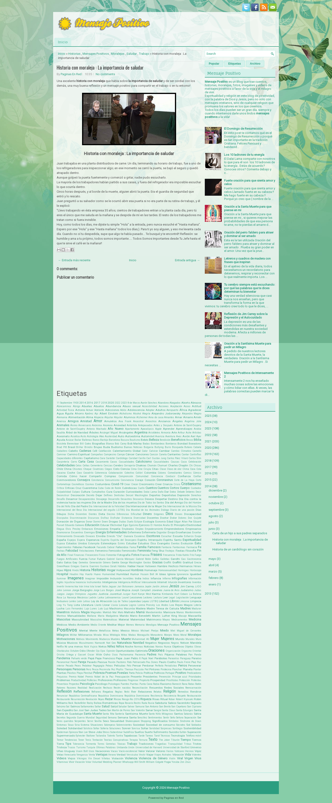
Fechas (61, 550)
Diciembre (81, 514)
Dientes (93, 514)
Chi (191, 465)
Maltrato (129, 612)
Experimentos (64, 547)
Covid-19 (117, 484)
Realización (95, 687)
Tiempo (186, 739)
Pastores (121, 662)
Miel (172, 630)
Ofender (90, 650)
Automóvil (147, 436)
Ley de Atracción (101, 601)
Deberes (190, 491)
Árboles (94, 432)
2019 (208, 454)
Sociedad (139, 724)
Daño (160, 491)
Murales (190, 639)
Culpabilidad (64, 491)
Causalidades (161, 461)
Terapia (133, 739)
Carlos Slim (195, 458)
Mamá (140, 612)
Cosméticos (77, 484)
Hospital (62, 574)
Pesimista (104, 669)
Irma (86, 586)
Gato (60, 562)
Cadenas (85, 450)
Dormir (97, 521)
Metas (115, 630)
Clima (185, 469)
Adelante (99, 410)
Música (61, 642)
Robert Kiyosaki (184, 699)
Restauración (194, 695)
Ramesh (176, 684)
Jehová (164, 586)
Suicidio (174, 732)
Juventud (116, 594)
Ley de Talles (120, 601)
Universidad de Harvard (148, 747)
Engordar (162, 532)
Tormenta (91, 743)
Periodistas (171, 665)
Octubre (74, 650)
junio (212, 528)
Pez (113, 669)
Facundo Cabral (106, 547)
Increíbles (128, 578)
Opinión (110, 650)
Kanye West (144, 594)
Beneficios (178, 439)
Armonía (165, 432)
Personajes (64, 669)
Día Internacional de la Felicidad (107, 506)
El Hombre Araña (160, 525)
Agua (60, 413)
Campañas (97, 454)
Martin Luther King (164, 615)
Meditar (112, 624)
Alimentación (76, 417)
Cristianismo (191, 484)
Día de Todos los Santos (151, 502)
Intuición (172, 582)
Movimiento (92, 639)
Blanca (110, 443)
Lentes (72, 601)
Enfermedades (117, 532)
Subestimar (116, 732)
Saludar (131, 53)
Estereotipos (108, 543)
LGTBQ (154, 601)
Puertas (134, 684)
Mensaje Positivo (168, 624)
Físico (102, 555)
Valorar (150, 751)
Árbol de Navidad (77, 432)
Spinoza (73, 732)
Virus (197, 758)
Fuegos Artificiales (67, 559)
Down (105, 521)
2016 (90, 402)
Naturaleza (124, 642)
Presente (136, 676)
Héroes (197, 566)
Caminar (61, 454)
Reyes (101, 699)
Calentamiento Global (127, 450)
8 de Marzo (133, 402)
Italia (105, 586)
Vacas (114, 751)
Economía (160, 521)
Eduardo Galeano (74, 525)
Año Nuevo (115, 428)
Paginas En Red (71, 74)
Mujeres (167, 639)
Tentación (97, 739)
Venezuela (70, 754)
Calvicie (153, 450)
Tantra (119, 735)
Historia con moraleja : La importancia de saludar (100, 67)
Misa (106, 634)
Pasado (92, 662)
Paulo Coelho (167, 662)
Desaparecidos (87, 499)
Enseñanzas (183, 532)
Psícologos (114, 684)
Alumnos (129, 417)
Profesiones (105, 680)
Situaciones (97, 724)
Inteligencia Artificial (129, 582)
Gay (74, 562)
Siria (77, 724)
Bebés (144, 439)
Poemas (110, 672)
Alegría (146, 413)
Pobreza (99, 672)
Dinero (147, 514)
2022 (117, 402)
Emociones (101, 528)
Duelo (130, 521)
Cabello (73, 450)
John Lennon (64, 590)
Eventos (175, 543)
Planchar (177, 669)
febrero (214, 578)
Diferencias (123, 514)
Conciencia (157, 476)
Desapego (101, 499)
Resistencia (170, 695)
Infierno (166, 578)
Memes (130, 624)
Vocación (80, 762)
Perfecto (159, 665)
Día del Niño (63, 506)
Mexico (125, 630)
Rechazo (107, 687)
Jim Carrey (187, 586)
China (67, 469)
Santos (178, 713)
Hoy (81, 574)
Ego (125, 525)
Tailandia (100, 735)
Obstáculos (63, 650)
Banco (96, 439)
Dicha (71, 514)
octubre (214, 503)
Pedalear (87, 665)
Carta (81, 461)
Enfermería (149, 532)
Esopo (198, 536)
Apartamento (132, 428)
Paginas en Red (174, 797)
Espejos (71, 540)
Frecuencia (169, 555)
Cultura (85, 491)
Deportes (154, 495)
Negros (175, 642)
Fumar (92, 559)
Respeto (181, 695)
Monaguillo (143, 634)
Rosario (129, 703)
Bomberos (171, 443)
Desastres (126, 499)
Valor (141, 751)
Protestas (196, 680)
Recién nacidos (122, 687)
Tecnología (178, 735)
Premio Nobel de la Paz (99, 676)
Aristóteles (154, 432)
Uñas (60, 751)
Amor (98, 421)
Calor (145, 450)
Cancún (154, 454)
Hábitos (122, 566)
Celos (78, 465)
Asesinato (63, 436)
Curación (119, 491)
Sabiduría (161, 703)
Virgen (188, 758)
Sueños (139, 732)
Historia (85, 570)
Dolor (173, 517)
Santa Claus (168, 710)
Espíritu (105, 540)
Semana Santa (127, 717)
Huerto (88, 574)
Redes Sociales (174, 687)
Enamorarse (63, 532)
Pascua (102, 662)
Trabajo (144, 53)
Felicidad (72, 550)
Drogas (113, 521)
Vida (188, 754)
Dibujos (61, 514)
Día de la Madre (102, 502)
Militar (73, 634)
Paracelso (173, 658)
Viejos (71, 758)
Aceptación (176, 406)
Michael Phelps (149, 630)
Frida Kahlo (182, 555)
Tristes (197, 743)
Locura (123, 605)
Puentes (125, 684)
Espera (81, 540)
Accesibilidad (149, 406)
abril (211, 565)
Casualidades (126, 461)
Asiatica (75, 436)
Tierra (60, 743)
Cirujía (147, 469)
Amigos (73, 421)
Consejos (83, 480)
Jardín (155, 586)
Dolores (182, 517)
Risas (155, 699)
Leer (165, 597)
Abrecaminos (64, 406)
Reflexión (64, 691)
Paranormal (63, 662)
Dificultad (136, 514)
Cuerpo (185, 488)
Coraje (139, 480)
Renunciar (62, 695)
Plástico (71, 672)
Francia (145, 555)
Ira (76, 586)
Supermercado (66, 735)
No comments (105, 74)
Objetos (189, 646)
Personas (79, 669)
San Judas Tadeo (95, 710)
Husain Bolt (147, 574)
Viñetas (106, 758)
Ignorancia (183, 574)
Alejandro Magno (191, 413)
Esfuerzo (189, 536)
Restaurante (63, 699)
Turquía (90, 747)
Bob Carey (120, 443)
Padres (151, 654)
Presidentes (150, 676)
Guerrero (94, 566)
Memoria (140, 624)
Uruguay (69, 751)
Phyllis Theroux (124, 669)
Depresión (183, 495)
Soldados (196, 724)
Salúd (114, 706)
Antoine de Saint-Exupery (187, 425)
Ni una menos (74, 646)
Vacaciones (102, 751)
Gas (183, 559)
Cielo (116, 469)
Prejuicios (62, 676)
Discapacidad (192, 514)
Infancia (156, 578)
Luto (100, 608)
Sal (67, 706)
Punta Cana (145, 684)
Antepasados (145, 425)
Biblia (197, 439)
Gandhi (175, 559)
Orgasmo (186, 650)
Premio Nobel (76, 676)
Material (124, 619)
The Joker (164, 739)
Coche (71, 472)
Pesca (95, 669)
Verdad (121, 754)
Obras (197, 646)
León (79, 601)
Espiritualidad (192, 540)
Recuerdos (156, 687)
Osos (115, 654)
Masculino (96, 619)
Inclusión (116, 578)
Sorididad (154, 728)
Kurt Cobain (181, 594)
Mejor (121, 624)
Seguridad (101, 717)
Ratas (191, 684)
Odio (82, 650)
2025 (208, 415)
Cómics (197, 472)
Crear (127, 484)
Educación (92, 525)
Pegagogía (98, 665)
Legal (172, 597)
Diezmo (111, 514)
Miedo (164, 630)
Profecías (92, 680)
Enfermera (134, 532)
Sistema (85, 724)
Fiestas (180, 550)
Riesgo (125, 699)
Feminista (144, 550)
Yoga (167, 762)
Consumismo (112, 480)
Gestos (147, 562)
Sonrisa (136, 728)
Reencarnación (193, 687)
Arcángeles (126, 432)
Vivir (71, 762)
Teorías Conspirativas (116, 739)
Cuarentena (89, 488)
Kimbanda (167, 594)
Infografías (179, 578)
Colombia (150, 472)
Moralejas (117, 53)
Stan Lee (83, 732)
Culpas (76, 491)
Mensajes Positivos (96, 53)
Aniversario (84, 425)
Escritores (153, 536)
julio (211, 522)
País (160, 654)
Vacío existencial (128, 751)
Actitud (196, 406)
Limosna (184, 601)
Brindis (88, 447)
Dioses (178, 514)
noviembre (216, 497)
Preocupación (122, 676)
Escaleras (139, 536)
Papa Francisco (105, 658)
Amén (197, 417)
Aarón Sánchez (149, 402)
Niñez (111, 646)
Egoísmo (133, 525)
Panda (197, 654)
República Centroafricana (83, 695)
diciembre (215, 490)
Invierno (69, 586)
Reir (133, 691)
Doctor (164, 517)
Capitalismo (91, 458)
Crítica (60, 488)
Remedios (183, 691)
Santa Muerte (93, 713)
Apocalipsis (147, 428)
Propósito (144, 680)
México (135, 630)
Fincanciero (91, 555)
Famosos (154, 547)
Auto (121, 436)
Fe (199, 547)
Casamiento (102, 461)
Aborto (185, 402)
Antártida (132, 425)
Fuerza (83, 559)
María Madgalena (108, 615)
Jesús (174, 586)
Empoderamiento (154, 528)
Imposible (103, 578)
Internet (162, 582)
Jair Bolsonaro (125, 586)
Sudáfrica (128, 732)
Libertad (164, 601)
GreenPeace (63, 566)
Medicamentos (179, 619)
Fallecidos (122, 547)
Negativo (151, 642)
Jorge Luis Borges (103, 590)
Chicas (197, 465)
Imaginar (90, 578)
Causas (175, 461)
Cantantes (174, 454)
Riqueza (145, 699)
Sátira (197, 713)
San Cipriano (194, 706)
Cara (102, 458)
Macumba (129, 608)
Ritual (164, 699)
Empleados (128, 528)
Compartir (95, 476)
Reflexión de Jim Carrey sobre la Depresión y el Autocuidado (246, 315)
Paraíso (196, 658)
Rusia (151, 703)
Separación (190, 717)
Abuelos (99, 406)
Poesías (122, 672)
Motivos (80, 639)
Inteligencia (109, 582)
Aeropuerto (172, 410)
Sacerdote (183, 703)
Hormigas (183, 570)
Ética (153, 543)
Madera (141, 608)
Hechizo (173, 566)
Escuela (178, 536)
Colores (162, 472)
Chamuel (162, 465)
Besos (189, 439)
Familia (141, 547)
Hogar (111, 570)
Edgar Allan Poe (183, 521)
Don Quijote (194, 517)
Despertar (161, 499)
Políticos (159, 672)
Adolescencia (136, 410)
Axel (193, 436)
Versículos (132, 754)
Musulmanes (86, 642)
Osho (106, 654)
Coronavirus (165, 480)
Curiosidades (134, 491)
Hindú (75, 570)
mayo (212, 559)
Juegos (61, 594)
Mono (176, 634)
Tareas (149, 735)
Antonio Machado (96, 428)
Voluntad (97, 762)
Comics (187, 472)
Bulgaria (148, 447)
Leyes (145, 601)
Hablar (131, 566)
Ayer (198, 436)
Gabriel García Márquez (120, 559)
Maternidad (137, 619)
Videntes (196, 754)
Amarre (188, 417)
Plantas (61, 672)
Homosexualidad (167, 570)
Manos (180, 612)
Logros (132, 605)
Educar (104, 525)
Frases (156, 555)
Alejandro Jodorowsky (166, 413)
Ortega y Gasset (76, 654)
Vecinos (189, 751)
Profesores (120, 680)
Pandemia (63, 658)
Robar (172, 699)
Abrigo (76, 406)
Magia (85, 612)
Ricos (117, 699)
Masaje (182, 615)
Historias (74, 53)
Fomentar (111, 555)
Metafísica (105, 630)
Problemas (63, 680)
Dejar (99, 495)
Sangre (157, 710)
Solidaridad (75, 728)
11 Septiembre (64, 402)
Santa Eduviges (184, 710)
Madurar (196, 608)
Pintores (154, 669)
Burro (168, 447)
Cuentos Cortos (168, 488)
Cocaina (61, 472)
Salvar (131, 706)
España (61, 540)
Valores (160, 751)
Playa (80, 672)
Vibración (178, 754)
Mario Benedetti (140, 615)
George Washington (131, 562)
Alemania (62, 417)
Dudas (122, 521)
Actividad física (65, 410)
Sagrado (195, 703)
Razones (71, 687)
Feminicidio (129, 550)
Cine (140, 469)
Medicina (195, 619)
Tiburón (175, 739)
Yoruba (175, 762)
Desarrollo (113, 499)
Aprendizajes (184, 428)
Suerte (149, 732)
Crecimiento (146, 484)
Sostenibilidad (192, 728)
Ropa (121, 703)
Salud (106, 706)
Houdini (74, 574)
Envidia (101, 536)
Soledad (62, 728)
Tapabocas (130, 735)
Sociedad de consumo (160, 724)
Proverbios (62, 684)
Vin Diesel (94, 758)
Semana (112, 717)
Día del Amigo (174, 502)
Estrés (121, 543)
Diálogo (165, 509)
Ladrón (92, 597)
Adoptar (150, 410)
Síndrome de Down (190, 721)
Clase (163, 469)
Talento (111, 735)
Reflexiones (82, 691)
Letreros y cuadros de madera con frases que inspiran (247, 260)
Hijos (67, 570)
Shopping (146, 721)
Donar (89, 521)
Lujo (86, 608)
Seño (172, 717)
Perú (88, 669)
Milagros (63, 634)
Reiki (127, 691)
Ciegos (108, 469)
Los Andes (162, 605)
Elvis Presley (73, 528)
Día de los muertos (125, 502)
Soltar (96, 728)
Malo (120, 612)
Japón (148, 586)
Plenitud (87, 672)
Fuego (198, 555)
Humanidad (108, 574)
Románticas (110, 703)
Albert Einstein (108, 413)
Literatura (87, 605)
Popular (214, 63)
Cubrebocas (129, 488)
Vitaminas (62, 762)
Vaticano (179, 751)
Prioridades (195, 676)
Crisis (177, 484)
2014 (82, 402)
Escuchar (166, 536)
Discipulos (62, 517)
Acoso (187, 406)
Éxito (198, 543)
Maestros (63, 612)
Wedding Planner (112, 762)
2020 (110, 402)
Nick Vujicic (91, 646)
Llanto (98, 605)
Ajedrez (89, 413)
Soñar (144, 728)
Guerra (84, 566)
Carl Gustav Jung (156, 458)
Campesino (110, 454)
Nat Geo (111, 642)
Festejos (169, 550)
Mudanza (104, 639)
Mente (93, 630)
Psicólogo (101, 684)
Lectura (158, 597)
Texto (153, 739)
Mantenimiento (193, 612)
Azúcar (70, 439)
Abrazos (196, 402)
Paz (193, 662)
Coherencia (101, 472)
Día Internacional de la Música (180, 506)
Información (194, 578)
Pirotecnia (166, 669)
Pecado (69, 665)
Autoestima (132, 436)
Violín (172, 758)
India (138, 578)
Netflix (60, 646)
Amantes (169, 417)
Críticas (70, 488)
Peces (78, 665)
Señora (179, 717)
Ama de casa (155, 417)
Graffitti (177, 562)
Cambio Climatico (181, 450)
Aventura (170, 436)
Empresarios (193, 528)
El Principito (178, 525)
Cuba (101, 488)
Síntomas (62, 724)
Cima (134, 469)
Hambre (162, 566)
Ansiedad (120, 425)
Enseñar (196, 532)
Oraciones (156, 650)
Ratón (198, 684)
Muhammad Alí (140, 639)
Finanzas (79, 555)
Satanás (188, 713)
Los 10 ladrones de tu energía (244, 154)
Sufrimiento (160, 732)
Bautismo (135, 439)
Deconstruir (63, 495)
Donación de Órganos (71, 521)
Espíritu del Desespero (123, 540)
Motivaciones (66, 639)
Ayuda (61, 439)
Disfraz (105, 517)
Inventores (184, 582)
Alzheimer (142, 417)
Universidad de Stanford (176, 747)
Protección (184, 680)
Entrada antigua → (187, 260)
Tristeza (62, 747)
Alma (89, 417)
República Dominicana (137, 695)
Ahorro (79, 413)
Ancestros (151, 421)
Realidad (82, 687)
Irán (81, 586)
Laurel (125, 597)
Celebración (194, 461)
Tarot (157, 735)
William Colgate (154, 762)
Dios (169, 514)
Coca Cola (195, 469)
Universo (195, 747)
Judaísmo (186, 590)
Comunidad (142, 476)
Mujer (154, 639)
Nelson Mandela (190, 642)
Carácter (110, 458)
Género (107, 562)
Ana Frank (125, 421)
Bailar (78, 439)
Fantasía (166, 547)
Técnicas (165, 735)
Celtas (86, 465)
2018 (104, 402)
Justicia (103, 594)
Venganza (82, 754)
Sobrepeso (109, 724)
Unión (131, 747)
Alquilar (108, 417)
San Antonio (151, 706)
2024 (208, 422)
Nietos (103, 646)
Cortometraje (64, 484)
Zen (182, 762)
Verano (112, 754)
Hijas (60, 570)
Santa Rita (108, 713)
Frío (192, 555)
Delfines (108, 495)
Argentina (140, 432)
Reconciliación (140, 687)
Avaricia (159, 436)
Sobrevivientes (124, 724)
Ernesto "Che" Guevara (120, 536)
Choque (87, 469)
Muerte (126, 639)
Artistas (196, 432)
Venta (92, 754)
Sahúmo (61, 706)
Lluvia (114, 605)
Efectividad (116, 525)
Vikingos (82, 758)
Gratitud (188, 562)
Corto (198, 480)
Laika (101, 597)
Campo (121, 454)
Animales (63, 425)
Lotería (197, 605)
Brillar (79, 447)
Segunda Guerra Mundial (81, 717)
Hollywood (123, 570)
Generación (95, 562)
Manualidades (76, 615)
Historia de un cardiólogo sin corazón (238, 549)
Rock (70, 703)
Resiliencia (156, 695)
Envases (90, 536)
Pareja (82, 662)
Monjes (168, 634)
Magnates (96, 612)
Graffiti (167, 562)
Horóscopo (195, 570)
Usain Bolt (82, 751)
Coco (79, 472)
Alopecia (98, 417)
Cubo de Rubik (113, 488)
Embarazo (87, 528)
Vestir (142, 754)
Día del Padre (79, 506)
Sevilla (98, 721)
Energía (101, 532)
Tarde (141, 735)
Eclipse (138, 521)
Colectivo (129, 472)
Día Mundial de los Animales (143, 509)
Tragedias (160, 743)
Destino (173, 499)
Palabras (181, 654)
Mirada (98, 634)
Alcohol (137, 413)
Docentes (153, 517)
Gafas (155, 559)
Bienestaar (73, 443)
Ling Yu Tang (65, 605)
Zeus (188, 762)
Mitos (124, 634)
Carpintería (63, 461)
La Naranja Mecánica (75, 597)
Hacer (140, 566)
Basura (125, 439)
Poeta (132, 672)
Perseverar (194, 665)
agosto (213, 516)
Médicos (62, 624)
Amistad (86, 421)
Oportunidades (125, 650)
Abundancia (113, 406)
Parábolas (160, 658)
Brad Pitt (62, 447)
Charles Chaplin (178, 465)
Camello (196, 450)
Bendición (165, 439)
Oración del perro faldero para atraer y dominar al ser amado (248, 234)
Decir (198, 491)
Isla (92, 586)
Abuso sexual (132, 406)
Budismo (117, 447)
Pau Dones (152, 662)
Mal (114, 612)
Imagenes (75, 578)
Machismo (116, 608)
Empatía (115, 528)
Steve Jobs (95, 732)
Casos (113, 461)
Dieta (102, 514)
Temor (60, 739)
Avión (186, 436)
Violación (117, 758)
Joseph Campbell (141, 590)
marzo (213, 571)
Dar (166, 491)
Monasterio (156, 634)
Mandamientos (154, 612)
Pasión (111, 662)
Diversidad (140, 517)
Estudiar (131, 543)
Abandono (163, 402)
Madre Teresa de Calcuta (163, 608)
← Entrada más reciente (74, 260)
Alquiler (118, 417)
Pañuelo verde (79, 658)
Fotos (135, 555)
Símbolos (174, 721)
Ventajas (101, 754)
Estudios (143, 543)
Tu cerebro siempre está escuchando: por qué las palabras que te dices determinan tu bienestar (249, 288)
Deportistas (169, 495)
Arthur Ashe (184, 432)
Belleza (154, 439)
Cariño (142, 458)
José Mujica (122, 590)
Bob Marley (134, 443)
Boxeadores (195, 443)
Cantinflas (195, 454)
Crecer (134, 484)
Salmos (75, 706)
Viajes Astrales (162, 754)
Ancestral (138, 421)
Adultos (160, 410)
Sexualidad (117, 721)
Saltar (98, 706)
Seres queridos (65, 721)
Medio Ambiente (79, 624)
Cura (109, 491)
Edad (170, 521)
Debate (181, 491)
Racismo (165, 684)
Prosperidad (157, 680)
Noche (129, 646)
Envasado (79, 536)
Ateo (101, 436)
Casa (90, 461)
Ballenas (87, 439)
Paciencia (140, 654)
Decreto (90, 495)
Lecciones (136, 597)
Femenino (101, 550)
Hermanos (186, 566)
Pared (74, 662)
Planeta (188, 669)
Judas (197, 590)
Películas (119, 665)
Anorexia (108, 425)
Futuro (101, 559)
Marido (124, 615)
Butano (188, 447)
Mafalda (75, 612)
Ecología (148, 521)
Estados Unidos (76, 543)
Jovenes (157, 590)
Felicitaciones (86, 550)
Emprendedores (174, 528)
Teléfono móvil (193, 735)
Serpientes (80, 721)
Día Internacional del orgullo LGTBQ (104, 509)
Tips (68, 743)
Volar (88, 762)
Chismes (77, 469)
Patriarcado (139, 662)
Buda (106, 447)
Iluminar (61, 578)
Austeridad (111, 436)
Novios (159, 646)
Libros (174, 601)
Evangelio (163, 543)
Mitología (115, 634)
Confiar (197, 476)
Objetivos (178, 646)
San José (79, 710)
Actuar (89, 410)
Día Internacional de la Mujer (144, 506)
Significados (160, 721)
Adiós (123, 410)
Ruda (144, 703)
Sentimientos (155, 717)
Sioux (71, 724)
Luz (106, 608)
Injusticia (69, 582)
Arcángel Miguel (109, 432)
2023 (124, 402)
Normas (138, 646)
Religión (169, 691)
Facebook (89, 547)
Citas (155, 469)
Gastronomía (194, 559)
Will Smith (139, 762)
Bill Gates (85, 443)
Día (181, 499)
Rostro (137, 703)
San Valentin (138, 710)
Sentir (166, 717)
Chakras (141, 465)
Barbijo (104, 439)
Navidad (138, 642)
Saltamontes (87, 706)
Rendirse (195, 691)
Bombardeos (158, 443)
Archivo (255, 63)
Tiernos (196, 739)
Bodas (146, 443)
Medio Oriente (98, 624)
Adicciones (112, 410)
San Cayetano (178, 706)
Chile (60, 469)
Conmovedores (66, 480)
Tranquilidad (175, 743)
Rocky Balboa (94, 703)
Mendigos (151, 624)
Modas (132, 634)
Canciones (142, 454)
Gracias (157, 562)
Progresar (133, 680)
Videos (61, 758)
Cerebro (118, 465)
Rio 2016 (135, 699)
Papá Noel (147, 658)
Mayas (166, 619)
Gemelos (83, 562)
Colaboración (115, 472)
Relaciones (145, 691)
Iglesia (171, 574)
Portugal (169, 672)
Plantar (197, 669)
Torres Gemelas (106, 743)
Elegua (60, 528)
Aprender (168, 428)
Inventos (196, 582)
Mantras (61, 615)
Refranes (96, 691)
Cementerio (96, 465)
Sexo (106, 721)
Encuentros (77, 532)
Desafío (61, 499)
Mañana (91, 615)
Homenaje (150, 570)
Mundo (179, 639)
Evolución (187, 543)
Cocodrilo (88, 472)
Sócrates (180, 724)
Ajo (96, 413)
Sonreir (126, 728)
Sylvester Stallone (85, 735)
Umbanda (122, 747)
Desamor (72, 499)
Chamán (152, 465)
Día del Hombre (192, 502)
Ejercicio (144, 525)
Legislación (182, 597)
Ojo (97, 650)
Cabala (197, 447)
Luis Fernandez (74, 608)
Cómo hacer (78, 476)
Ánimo (73, 425)
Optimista (141, 650)
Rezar (109, 699)
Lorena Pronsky (146, 605)
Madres (185, 608)
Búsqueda (177, 447)
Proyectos (74, 684)
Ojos (102, 650)
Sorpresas (166, 728)
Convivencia (127, 480)
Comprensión (126, 476)
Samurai (140, 706)
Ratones (61, 687)
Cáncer (130, 454)
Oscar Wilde (94, 654)
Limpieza (195, 601)
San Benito (165, 706)
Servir (90, 721)
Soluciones (115, 728)
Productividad (78, 680)
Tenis (88, 739)
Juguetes (92, 594)
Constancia (97, 480)
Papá (91, 658)
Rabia (156, 684)
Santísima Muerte (136, 713)
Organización (173, 650)
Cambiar (164, 450)
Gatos (67, 562)
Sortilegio (177, 728)
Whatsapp (128, 762)
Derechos (196, 495)
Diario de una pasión (182, 509)
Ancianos (164, 421)
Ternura (143, 739)
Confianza (184, 476)
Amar (178, 417)
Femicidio (115, 550)
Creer (158, 484)
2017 (97, 402)
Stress (106, 732)
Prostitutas (172, 680)
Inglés (60, 582)
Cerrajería (129, 465)
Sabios (172, 703)
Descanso (138, 499)
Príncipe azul (179, 676)
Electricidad (193, 525)
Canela (163, 454)
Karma (156, 594)
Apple (158, 428)
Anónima (97, 425)
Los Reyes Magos (181, 605)
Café (94, 450)
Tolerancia (78, 743)
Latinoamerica (113, 597)
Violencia (131, 758)
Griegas (75, 566)
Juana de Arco (171, 590)
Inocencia (80, 582)
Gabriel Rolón (143, 559)
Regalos (108, 691)
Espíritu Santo (172, 540)
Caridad (133, 458)
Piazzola (139, 669)
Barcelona (114, 439)
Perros (182, 665)
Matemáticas (110, 619)
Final (70, 555)
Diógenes (159, 514)
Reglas (119, 691)
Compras (110, 476)
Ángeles (177, 421)
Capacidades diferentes (70, 458)
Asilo (83, 436)
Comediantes (175, 472)
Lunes (93, 608)
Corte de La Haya (184, 480)
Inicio (63, 42)
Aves (179, 436)
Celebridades (66, 465)
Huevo (97, 574)
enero (212, 584)
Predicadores (194, 672)
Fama (133, 547)
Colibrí (139, 472)
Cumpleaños (98, 491)
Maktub (107, 612)
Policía (139, 672)
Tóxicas (121, 743)
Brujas (98, 447)
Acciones (164, 406)
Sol (188, 724)
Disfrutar (115, 517)
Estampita (93, 543)
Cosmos (89, 484)
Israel (98, 586)
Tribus (187, 743)
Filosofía (191, 550)
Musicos (72, 642)
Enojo (171, 532)
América (61, 421)
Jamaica (139, 586)
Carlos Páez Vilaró (177, 458)
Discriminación (78, 517)
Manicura (169, 612)
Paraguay (185, 658)
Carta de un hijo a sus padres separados (239, 533)
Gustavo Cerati (108, 566)
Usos (91, 751)
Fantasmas (179, 547)
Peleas (109, 665)
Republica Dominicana (110, 695)
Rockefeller (80, 703)
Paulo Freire (183, 662)
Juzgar (126, 594)
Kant (134, 594)
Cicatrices (98, 469)
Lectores (147, 597)
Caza (184, 461)
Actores (80, 410)
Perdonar (148, 665)
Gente (115, 562)
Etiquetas (234, 63)
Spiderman (62, 732)
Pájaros (169, 654)
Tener (81, 739)
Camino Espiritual (78, 454)
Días (198, 509)
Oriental (196, 650)
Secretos (61, 717)
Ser (199, 717)
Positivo (180, 672)
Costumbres (102, 484)
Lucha (60, 608)
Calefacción (105, 450)
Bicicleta (61, 443)
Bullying (159, 447)
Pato (129, 662)
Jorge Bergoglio (82, 590)
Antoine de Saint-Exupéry (71, 428)
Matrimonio (153, 619)
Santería (119, 713)
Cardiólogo (122, 458)
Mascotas (63, 619)
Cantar (185, 454)
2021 (208, 441)
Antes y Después (163, 425)
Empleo (139, 528)
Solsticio (87, 728)
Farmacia (191, 547)
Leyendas (135, 601)
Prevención (165, 676)
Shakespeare (133, 721)
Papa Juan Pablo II (128, 658)
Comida (62, 476)
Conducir (170, 476)
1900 (76, 402)
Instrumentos (94, 582)
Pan (190, 654)
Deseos (149, 499)
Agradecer (194, 410)
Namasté (100, 642)
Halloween (150, 566)
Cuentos (151, 488)
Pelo (129, 665)
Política (148, 672)
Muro (198, 639)
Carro (74, 461)
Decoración (78, 495)
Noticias (149, 646)
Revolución (91, 699)
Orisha (60, 654)
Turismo (81, 747)
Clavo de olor (174, 469)
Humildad (122, 574)
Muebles (115, 639)
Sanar (149, 710)
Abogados (175, 402)
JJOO (198, 586)
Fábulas (78, 547)
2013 (208, 593)
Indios (145, 578)
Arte (174, 432)
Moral (183, 634)
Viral (180, 758)
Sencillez (142, 717)
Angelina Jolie (193, 421)
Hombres (137, 570)
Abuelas (87, 406)
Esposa (61, 543)
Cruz (78, 488)
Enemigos (89, 532)
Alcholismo (125, 413)
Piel (147, 669)
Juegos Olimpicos (76, 594)
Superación (194, 732)
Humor (134, 574)
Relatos (158, 691)
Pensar (136, 665)
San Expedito (65, 710)
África (183, 410)
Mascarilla (194, 615)
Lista (77, 605)
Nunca (167, 646)
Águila (69, 413)
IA (156, 574)
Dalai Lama (150, 491)
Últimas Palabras (106, 747)
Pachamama (126, 654)
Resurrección (78, 699)
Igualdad (195, 574)
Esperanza (92, 540)
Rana (184, 684)
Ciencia (125, 469)
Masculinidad (80, 619)
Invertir (60, 586)
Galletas (165, 559)
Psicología (87, 684)
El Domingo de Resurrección (243, 128)
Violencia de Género (153, 758)
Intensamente (149, 582)
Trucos (71, 747)
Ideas (162, 574)
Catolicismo (144, 461)
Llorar (106, 605)
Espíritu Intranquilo (150, 540)
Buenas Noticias (133, 447)
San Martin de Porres (118, 710)
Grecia (197, 562)
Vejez (198, 751)
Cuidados (196, 488)
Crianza (168, 484)
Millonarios (85, 634)
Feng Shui (158, 550)
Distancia (127, 517)
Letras (86, 601)
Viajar (150, 754)
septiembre (216, 509)
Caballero (62, 450)
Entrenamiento (64, 536)
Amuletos (110, 421)
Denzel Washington (137, 495)
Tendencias (70, 739)
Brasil (71, 447)
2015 (208, 479)
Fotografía (123, 555)
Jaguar (112, 586)
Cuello (141, 488)
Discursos (93, 517)
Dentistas (119, 495)
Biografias (98, 443)
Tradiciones (146, 743)
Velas (60, 754)
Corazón (150, 480)
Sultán (183, 732)
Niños (120, 646)
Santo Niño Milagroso (161, 713)
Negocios (164, 642)
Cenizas (108, 465)
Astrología (92, 436)
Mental (83, 630)
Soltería (104, 728)
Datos (173, 491)
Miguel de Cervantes (189, 630)
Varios (170, 751)
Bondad (183, 443)
